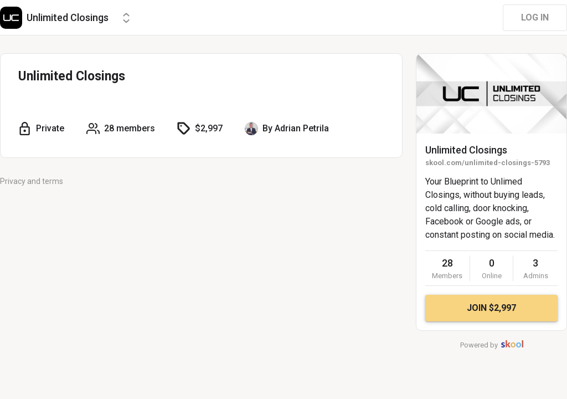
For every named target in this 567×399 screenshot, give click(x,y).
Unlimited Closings (466, 150)
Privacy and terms (31, 181)
